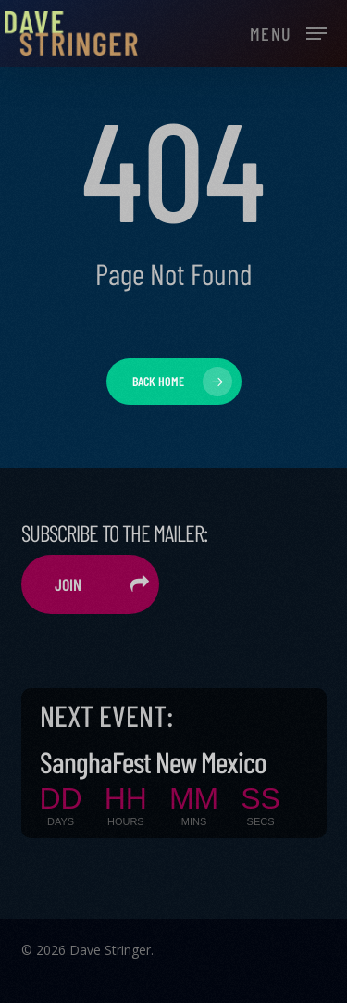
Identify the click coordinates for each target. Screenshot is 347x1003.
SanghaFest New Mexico (153, 761)
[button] (288, 31)
